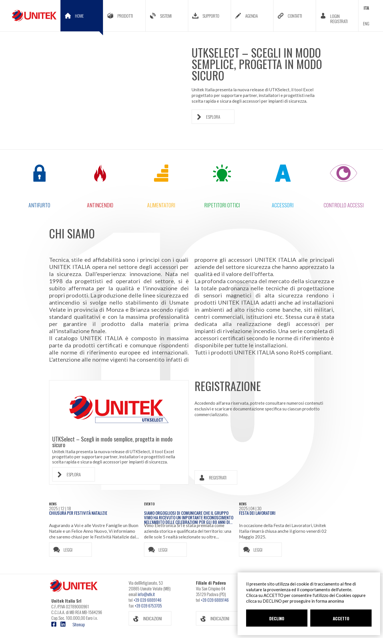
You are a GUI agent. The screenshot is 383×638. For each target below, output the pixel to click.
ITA (366, 8)
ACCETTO (341, 618)
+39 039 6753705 (148, 605)
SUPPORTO (203, 16)
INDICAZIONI (145, 618)
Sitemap (78, 624)
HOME (82, 20)
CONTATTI (287, 16)
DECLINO (276, 618)
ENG (366, 23)
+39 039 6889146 (147, 600)
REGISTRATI (210, 478)
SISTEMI (159, 16)
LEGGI (60, 550)
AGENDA (244, 16)
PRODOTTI (118, 16)
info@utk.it (146, 594)
